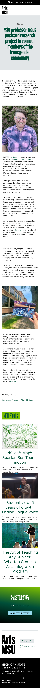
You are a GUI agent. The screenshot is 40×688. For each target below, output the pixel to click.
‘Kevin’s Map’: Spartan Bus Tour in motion (20, 444)
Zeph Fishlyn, (20, 230)
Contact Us (27, 641)
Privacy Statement (27, 671)
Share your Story (20, 613)
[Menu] (36, 10)
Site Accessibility (8, 673)
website (13, 381)
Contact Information (10, 671)
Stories (20, 24)
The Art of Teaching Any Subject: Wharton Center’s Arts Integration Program (20, 548)
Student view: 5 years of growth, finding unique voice (20, 493)
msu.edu (20, 678)
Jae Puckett (14, 157)
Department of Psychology (21, 159)
